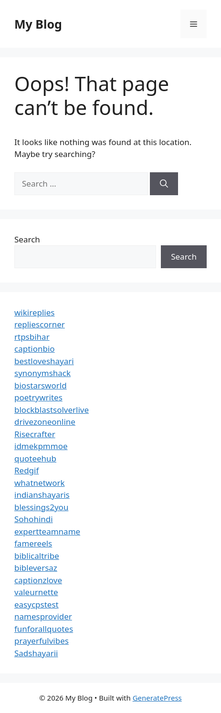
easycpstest (36, 604)
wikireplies (34, 312)
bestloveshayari (44, 361)
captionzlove (38, 580)
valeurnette (36, 592)
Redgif (26, 470)
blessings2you (41, 507)
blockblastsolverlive (51, 409)
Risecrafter (34, 434)
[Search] (164, 183)
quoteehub (35, 458)
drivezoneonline (44, 421)
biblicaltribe (36, 555)
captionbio (34, 348)
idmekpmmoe (41, 445)
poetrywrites (38, 397)
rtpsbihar (32, 336)
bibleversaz (35, 567)
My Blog (38, 24)
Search (27, 239)
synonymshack (42, 372)
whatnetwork (39, 482)
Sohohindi (33, 519)
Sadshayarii (36, 653)
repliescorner (39, 324)
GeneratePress (157, 698)
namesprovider (43, 616)
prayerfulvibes (41, 640)
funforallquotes (43, 628)
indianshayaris (42, 494)
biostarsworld (40, 385)
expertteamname (47, 531)
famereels (33, 543)
